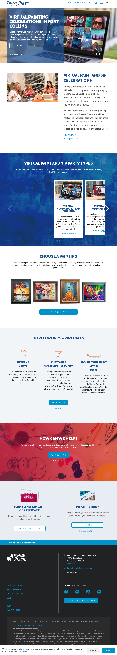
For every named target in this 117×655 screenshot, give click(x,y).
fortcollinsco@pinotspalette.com (79, 568)
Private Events (14, 589)
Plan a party (58, 402)
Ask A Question (58, 312)
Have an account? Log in (87, 531)
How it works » (15, 55)
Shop (9, 602)
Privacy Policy (29, 626)
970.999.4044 (72, 572)
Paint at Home (13, 610)
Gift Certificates (15, 594)
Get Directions (72, 564)
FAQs (9, 598)
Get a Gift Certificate (29, 528)
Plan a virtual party (29, 45)
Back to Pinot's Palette (76, 3)
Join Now (87, 525)
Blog (9, 606)
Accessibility (39, 626)
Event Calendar (14, 585)
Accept (108, 650)
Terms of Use (17, 626)
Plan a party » (27, 233)
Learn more (23, 651)
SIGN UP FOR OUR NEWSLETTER (81, 601)
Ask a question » (71, 138)
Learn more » (58, 408)
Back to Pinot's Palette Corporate (22, 543)
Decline (93, 650)
